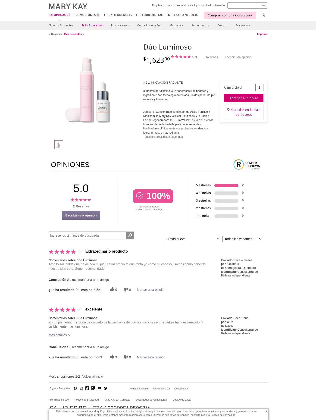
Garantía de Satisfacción (212, 5)
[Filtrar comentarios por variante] (242, 239)
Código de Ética (181, 399)
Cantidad (233, 87)
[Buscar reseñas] (130, 235)
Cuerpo (222, 25)
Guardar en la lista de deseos (245, 112)
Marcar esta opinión (151, 289)
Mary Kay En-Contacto (117, 399)
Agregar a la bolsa (243, 98)
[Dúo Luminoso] (94, 89)
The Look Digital (149, 14)
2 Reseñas (210, 57)
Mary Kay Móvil (161, 388)
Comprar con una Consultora (230, 15)
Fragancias (243, 25)
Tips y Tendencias (117, 14)
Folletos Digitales (139, 388)
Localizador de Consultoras (151, 399)
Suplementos (200, 25)
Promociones (120, 25)
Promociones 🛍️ (87, 14)
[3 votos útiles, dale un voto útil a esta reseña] (113, 357)
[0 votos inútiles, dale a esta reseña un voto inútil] (127, 289)
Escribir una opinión (238, 57)
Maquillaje (176, 25)
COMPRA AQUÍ (59, 15)
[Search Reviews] (91, 235)
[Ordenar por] (192, 239)
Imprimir (262, 34)
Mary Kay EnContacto (163, 5)
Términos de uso (59, 399)
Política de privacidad (87, 399)
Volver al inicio (92, 376)
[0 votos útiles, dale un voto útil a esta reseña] (113, 289)
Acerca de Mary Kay (187, 5)
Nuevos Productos (61, 25)
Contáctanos (181, 388)
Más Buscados (92, 25)
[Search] (247, 5)
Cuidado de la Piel (149, 25)
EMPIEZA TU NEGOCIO (182, 14)
